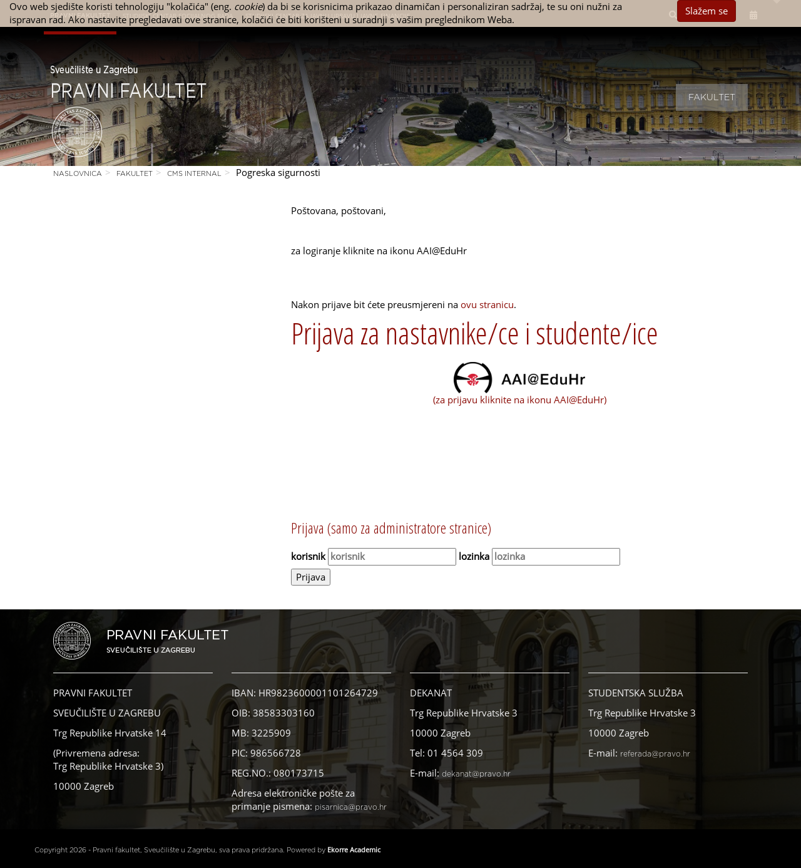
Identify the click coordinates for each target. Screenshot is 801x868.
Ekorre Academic (353, 849)
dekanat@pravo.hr (476, 774)
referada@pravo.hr (655, 754)
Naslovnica (77, 173)
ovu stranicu (487, 304)
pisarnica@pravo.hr (351, 807)
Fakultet (711, 97)
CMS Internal (194, 173)
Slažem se (706, 10)
